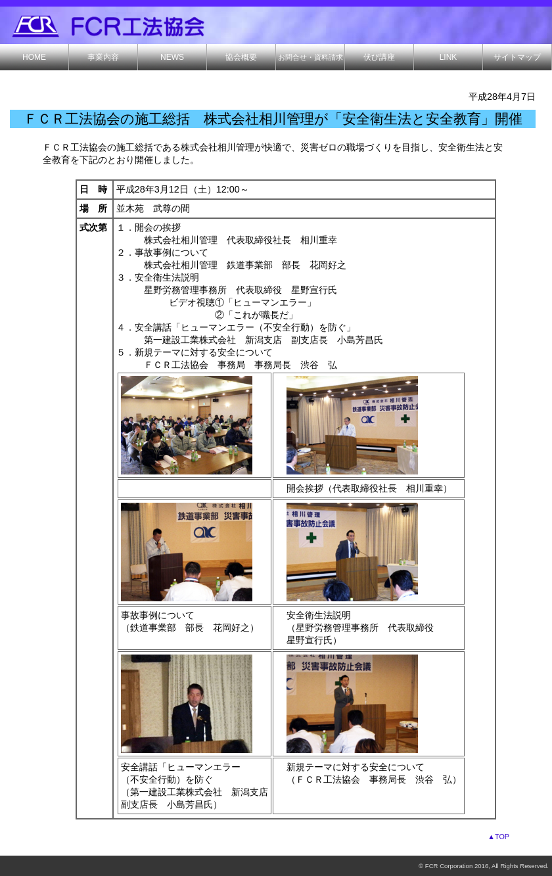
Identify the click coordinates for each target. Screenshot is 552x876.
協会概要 (241, 57)
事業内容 (103, 57)
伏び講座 (379, 57)
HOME (34, 57)
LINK (448, 57)
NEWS (172, 57)
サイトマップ (517, 57)
